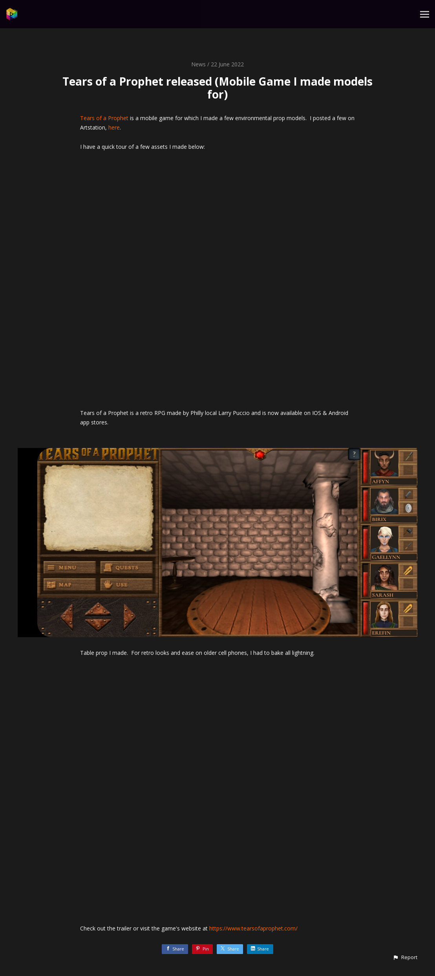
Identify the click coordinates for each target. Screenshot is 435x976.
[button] (404, 957)
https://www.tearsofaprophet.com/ (253, 928)
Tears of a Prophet (104, 118)
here (114, 127)
